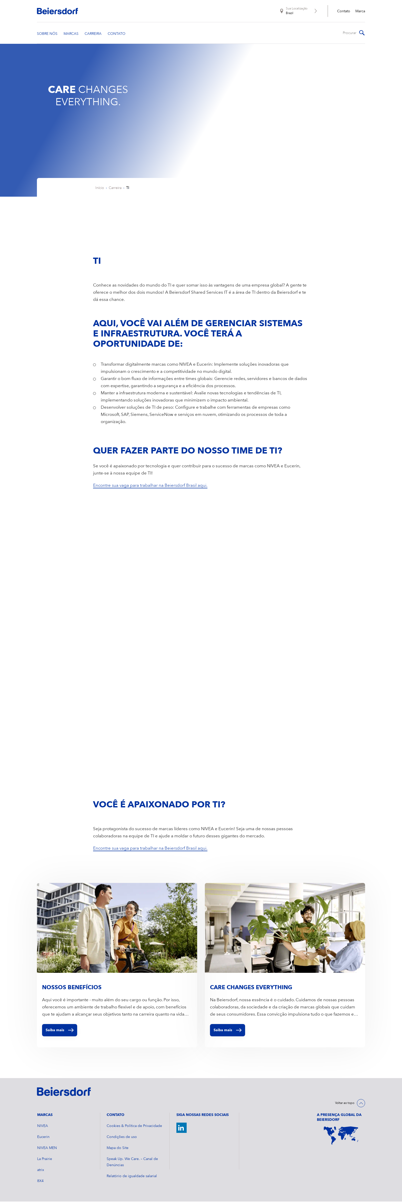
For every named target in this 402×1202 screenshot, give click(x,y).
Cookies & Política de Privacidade (134, 1126)
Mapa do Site (117, 1148)
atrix (40, 1170)
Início (99, 189)
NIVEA (42, 1126)
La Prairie (44, 1159)
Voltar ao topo (344, 1103)
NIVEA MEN (47, 1148)
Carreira (115, 189)
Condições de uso (122, 1137)
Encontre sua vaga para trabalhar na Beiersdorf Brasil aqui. (150, 486)
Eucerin (43, 1137)
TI (127, 189)
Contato (343, 11)
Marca (360, 11)
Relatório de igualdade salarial (132, 1176)
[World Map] (341, 1136)
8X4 (40, 1181)
